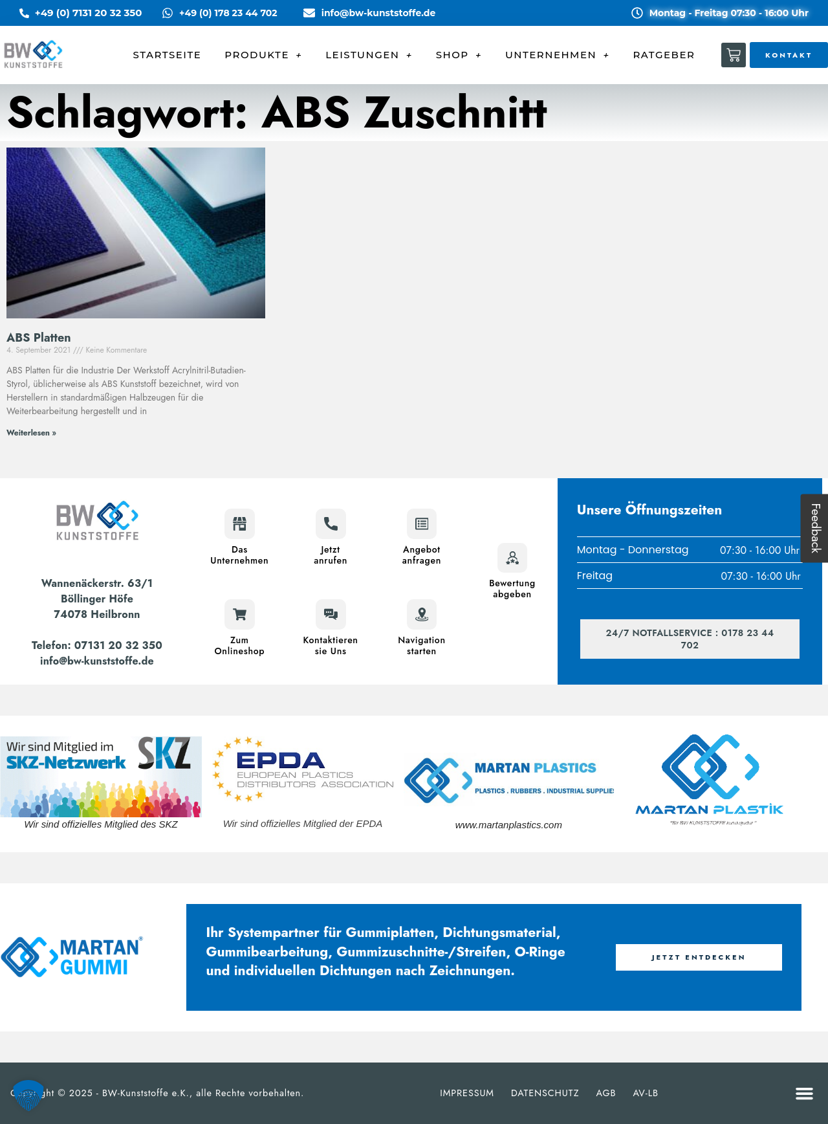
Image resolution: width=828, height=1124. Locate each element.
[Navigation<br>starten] (422, 614)
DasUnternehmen (239, 555)
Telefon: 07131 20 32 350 (97, 645)
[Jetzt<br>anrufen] (330, 524)
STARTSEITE (167, 55)
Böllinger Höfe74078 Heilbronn (97, 606)
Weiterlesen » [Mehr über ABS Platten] (31, 433)
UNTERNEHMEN (557, 55)
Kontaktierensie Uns (330, 645)
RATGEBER (664, 55)
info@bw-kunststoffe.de (97, 661)
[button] (804, 1093)
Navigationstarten (422, 645)
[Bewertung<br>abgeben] (512, 558)
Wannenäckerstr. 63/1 (97, 583)
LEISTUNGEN (369, 55)
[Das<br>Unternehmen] (239, 524)
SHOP (459, 55)
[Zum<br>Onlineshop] (239, 614)
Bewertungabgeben (512, 589)
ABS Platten (38, 337)
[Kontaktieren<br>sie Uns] (330, 614)
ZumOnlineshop (239, 645)
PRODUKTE (263, 55)
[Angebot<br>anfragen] (422, 524)
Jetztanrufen (330, 555)
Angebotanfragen (421, 555)
